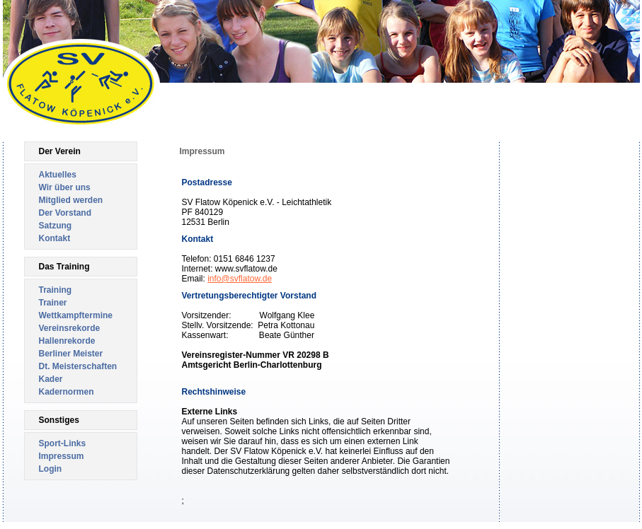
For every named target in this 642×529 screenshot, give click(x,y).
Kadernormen (66, 392)
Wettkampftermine (76, 315)
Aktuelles (57, 175)
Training (55, 290)
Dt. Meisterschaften (78, 366)
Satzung (55, 226)
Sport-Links (62, 443)
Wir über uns (65, 187)
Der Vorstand (65, 213)
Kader (51, 379)
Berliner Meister (71, 354)
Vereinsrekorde (70, 328)
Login (50, 469)
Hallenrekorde (67, 341)
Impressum (61, 456)
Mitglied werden (71, 200)
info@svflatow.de (239, 279)
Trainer (53, 303)
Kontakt (55, 238)
